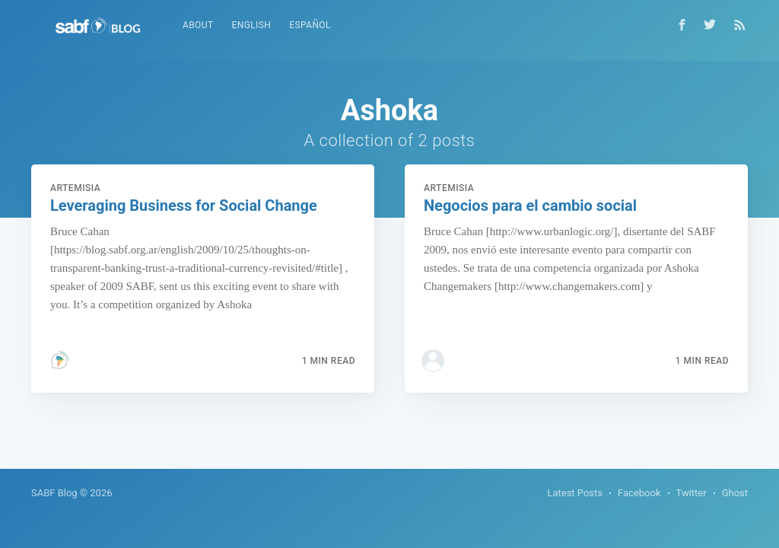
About (198, 25)
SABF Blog (54, 493)
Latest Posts (575, 493)
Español (310, 25)
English (251, 25)
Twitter (691, 493)
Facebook (639, 493)
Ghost (735, 493)
